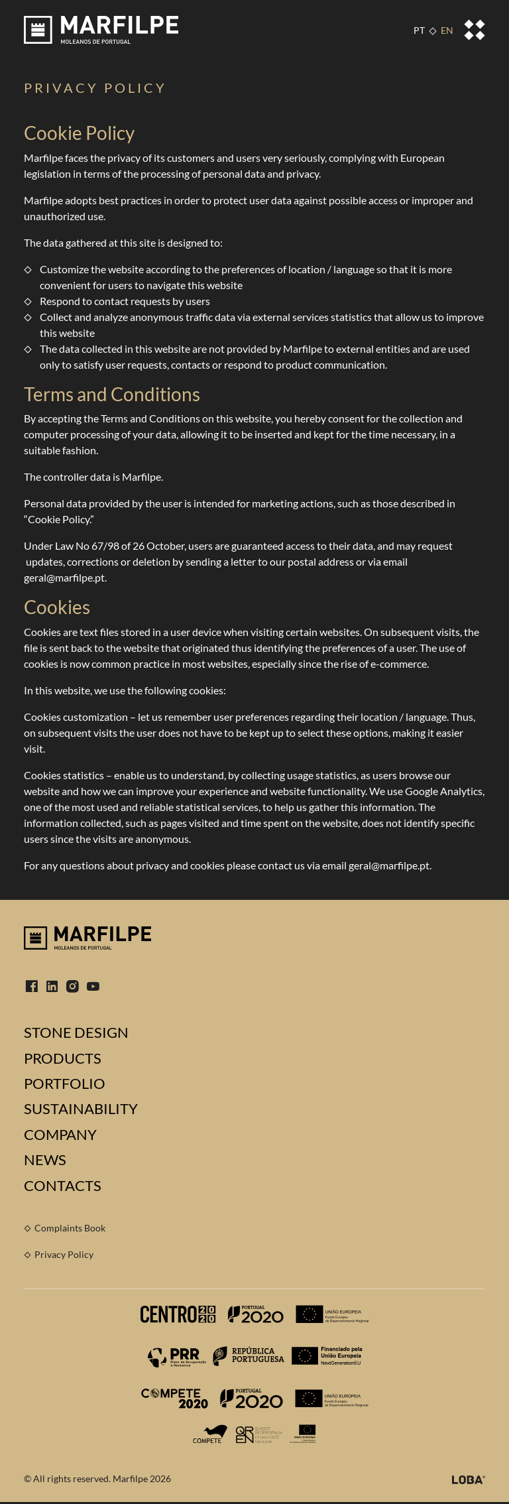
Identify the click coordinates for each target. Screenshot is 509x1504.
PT (419, 30)
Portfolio (64, 1083)
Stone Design (76, 1032)
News (45, 1160)
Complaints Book (69, 1227)
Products (62, 1058)
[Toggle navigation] (474, 29)
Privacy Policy (63, 1254)
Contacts (62, 1185)
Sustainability (81, 1108)
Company (60, 1134)
